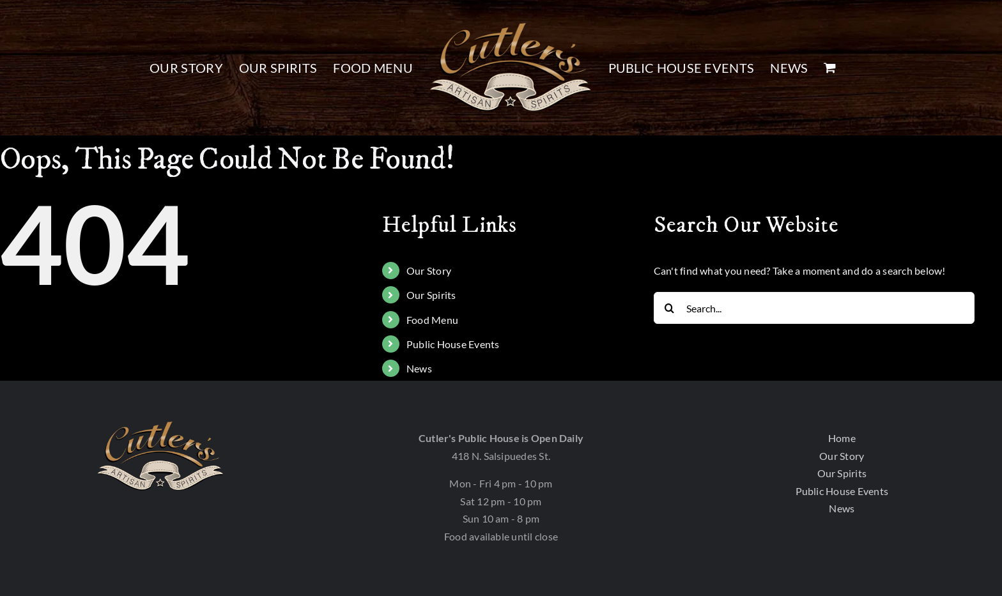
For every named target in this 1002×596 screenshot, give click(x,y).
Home (842, 438)
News (419, 368)
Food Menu (432, 320)
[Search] (670, 308)
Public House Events (453, 344)
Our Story (428, 270)
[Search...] (814, 308)
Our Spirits (431, 295)
